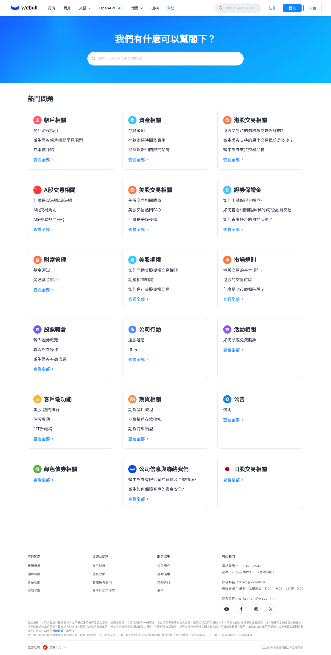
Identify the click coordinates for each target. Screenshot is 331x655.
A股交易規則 (45, 210)
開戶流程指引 (45, 130)
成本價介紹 (43, 149)
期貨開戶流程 (140, 409)
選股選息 (136, 340)
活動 (135, 8)
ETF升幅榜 (42, 428)
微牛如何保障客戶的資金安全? (156, 489)
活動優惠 (163, 574)
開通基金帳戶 (45, 279)
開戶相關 (34, 574)
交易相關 (34, 590)
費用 (67, 8)
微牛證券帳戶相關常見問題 (58, 140)
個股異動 (41, 419)
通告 (160, 590)
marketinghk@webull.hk (255, 598)
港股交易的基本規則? (242, 270)
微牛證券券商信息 (49, 359)
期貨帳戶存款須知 (144, 419)
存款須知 (136, 130)
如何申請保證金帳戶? (242, 200)
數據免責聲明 (102, 582)
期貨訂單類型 (140, 428)
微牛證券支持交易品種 (244, 149)
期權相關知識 (140, 279)
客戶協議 (98, 566)
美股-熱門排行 (46, 409)
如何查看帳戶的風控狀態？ (248, 219)
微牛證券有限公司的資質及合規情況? (162, 479)
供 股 (133, 349)
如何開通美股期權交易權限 (153, 270)
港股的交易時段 (237, 279)
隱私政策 (98, 574)
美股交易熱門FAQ (144, 210)
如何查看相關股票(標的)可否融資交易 (257, 210)
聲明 (227, 409)
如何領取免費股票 (239, 340)
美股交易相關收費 (144, 200)
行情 (51, 8)
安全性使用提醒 (103, 590)
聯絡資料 (163, 582)
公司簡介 (163, 566)
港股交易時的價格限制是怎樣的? (253, 130)
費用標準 (34, 566)
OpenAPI (107, 8)
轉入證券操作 (45, 349)
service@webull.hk (251, 582)
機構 (155, 8)
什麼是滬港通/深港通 (52, 200)
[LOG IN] (292, 8)
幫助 (170, 8)
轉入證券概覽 (45, 340)
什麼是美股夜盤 (142, 219)
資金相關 (34, 582)
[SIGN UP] (272, 8)
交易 (82, 8)
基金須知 (41, 270)
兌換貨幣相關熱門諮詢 (149, 149)
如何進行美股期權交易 (149, 289)
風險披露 (57, 630)
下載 (312, 8)
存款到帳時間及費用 (147, 140)
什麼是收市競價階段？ (244, 289)
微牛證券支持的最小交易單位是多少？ (258, 140)
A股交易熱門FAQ (48, 219)
